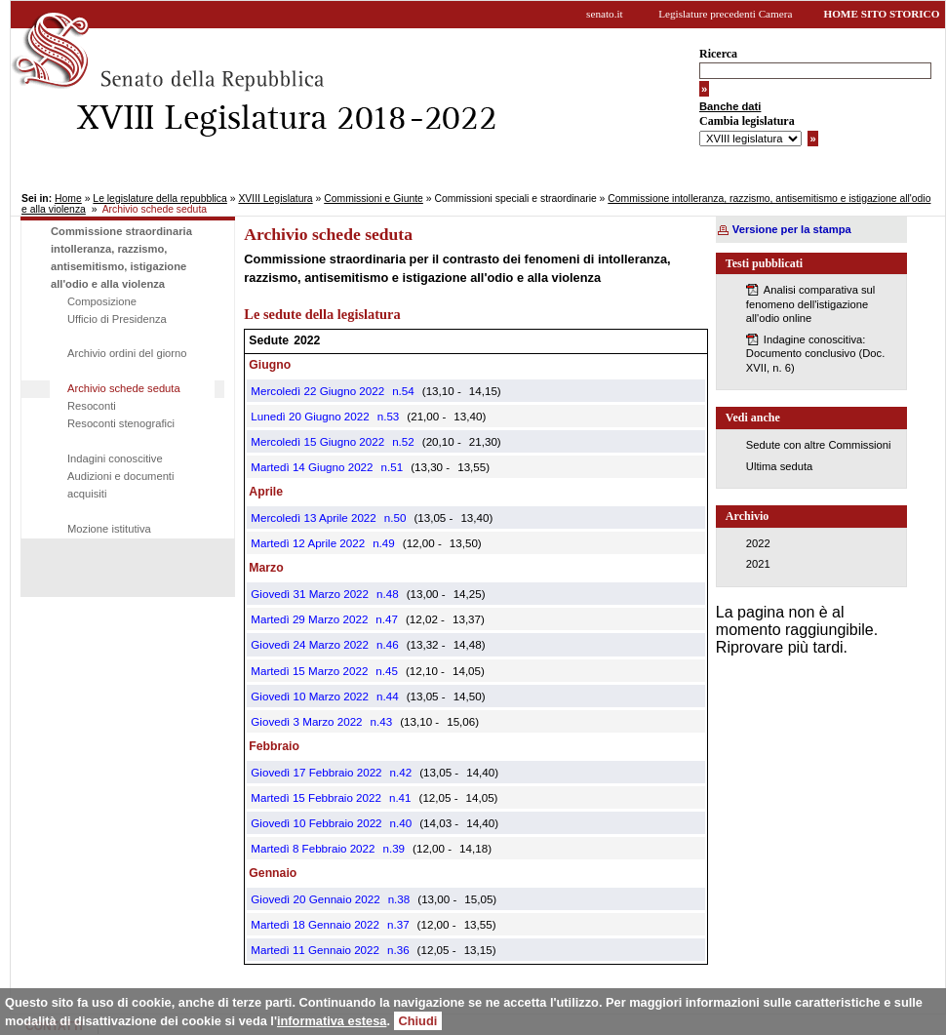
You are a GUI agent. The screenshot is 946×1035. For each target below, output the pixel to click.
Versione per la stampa (791, 229)
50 (399, 517)
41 (405, 797)
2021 (758, 564)
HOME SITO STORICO (881, 14)
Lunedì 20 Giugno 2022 (310, 416)
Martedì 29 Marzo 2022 (309, 619)
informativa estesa (331, 1021)
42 (405, 772)
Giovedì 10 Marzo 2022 (310, 696)
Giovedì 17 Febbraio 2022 (316, 772)
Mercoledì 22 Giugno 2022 (317, 390)
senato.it (604, 14)
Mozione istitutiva (109, 529)
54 (408, 390)
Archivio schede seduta (123, 388)
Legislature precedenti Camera (725, 14)
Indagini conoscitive (115, 458)
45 (391, 670)
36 (403, 949)
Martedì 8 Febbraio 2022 (312, 848)
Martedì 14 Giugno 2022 (312, 466)
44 (392, 696)
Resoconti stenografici (121, 423)
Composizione (102, 301)
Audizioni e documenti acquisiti (120, 484)
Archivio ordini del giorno (127, 353)
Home (68, 198)
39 (398, 848)
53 (392, 416)
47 (391, 619)
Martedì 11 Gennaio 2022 (315, 949)
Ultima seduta (779, 466)
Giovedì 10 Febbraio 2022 (316, 822)
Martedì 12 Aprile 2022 (308, 543)
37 (403, 924)
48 (392, 593)
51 (396, 466)
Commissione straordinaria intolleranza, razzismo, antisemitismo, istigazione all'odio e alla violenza (121, 257)
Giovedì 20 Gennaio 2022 (315, 899)
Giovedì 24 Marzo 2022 (310, 644)
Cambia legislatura (747, 121)
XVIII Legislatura (275, 198)
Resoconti (91, 406)
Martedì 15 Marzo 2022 (309, 670)
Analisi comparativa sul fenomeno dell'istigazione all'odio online (810, 304)
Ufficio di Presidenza (117, 319)
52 (408, 441)
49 (388, 543)
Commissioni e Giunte (373, 198)
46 (392, 644)
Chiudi (418, 1021)
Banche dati (730, 106)
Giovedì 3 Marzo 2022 (306, 721)
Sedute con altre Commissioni (818, 445)
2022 (758, 543)
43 (385, 721)
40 (405, 822)
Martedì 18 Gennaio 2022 (315, 924)
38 (403, 899)
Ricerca (718, 53)
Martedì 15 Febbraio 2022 (316, 797)
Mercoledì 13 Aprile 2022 (313, 517)
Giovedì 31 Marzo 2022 (310, 593)
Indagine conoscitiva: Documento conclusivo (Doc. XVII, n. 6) (815, 354)
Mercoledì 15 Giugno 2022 (317, 441)
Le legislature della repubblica (159, 198)
